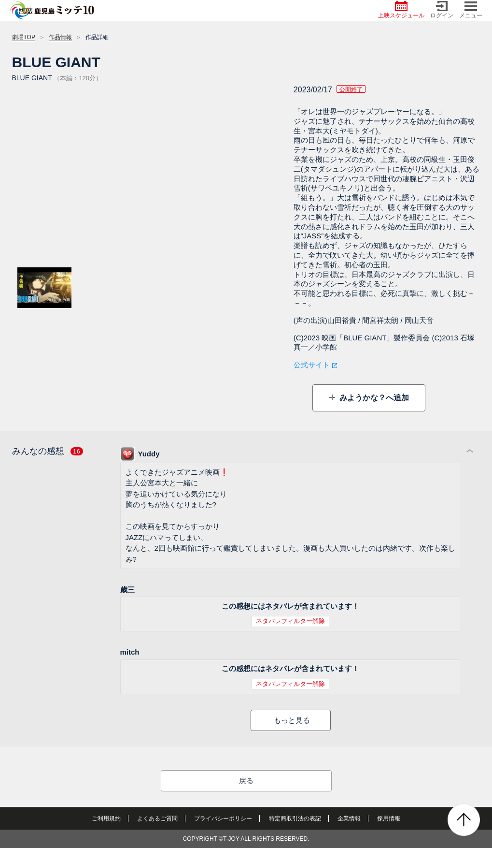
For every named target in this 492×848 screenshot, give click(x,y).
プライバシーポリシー (223, 818)
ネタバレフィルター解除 (290, 621)
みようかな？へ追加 (373, 398)
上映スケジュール (401, 10)
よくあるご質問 (157, 818)
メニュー (470, 10)
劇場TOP (23, 37)
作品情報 (60, 37)
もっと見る (292, 720)
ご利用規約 (106, 818)
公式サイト (312, 365)
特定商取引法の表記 (295, 818)
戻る (246, 780)
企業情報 (349, 818)
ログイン (441, 10)
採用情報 (388, 818)
